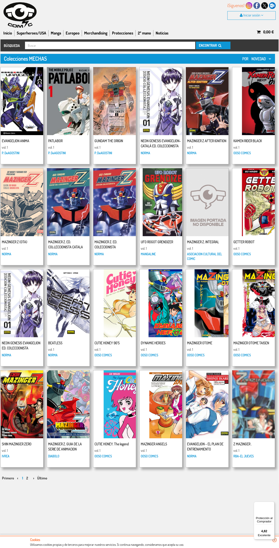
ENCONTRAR (210, 45)
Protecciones (122, 32)
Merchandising (95, 32)
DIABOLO (53, 456)
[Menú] (272, 504)
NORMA (145, 153)
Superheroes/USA (31, 32)
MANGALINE (148, 254)
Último (42, 478)
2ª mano (144, 32)
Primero (8, 478)
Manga (56, 32)
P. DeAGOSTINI (10, 153)
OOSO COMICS (242, 153)
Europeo (72, 32)
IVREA (5, 456)
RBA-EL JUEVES (243, 456)
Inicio (7, 32)
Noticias (162, 32)
